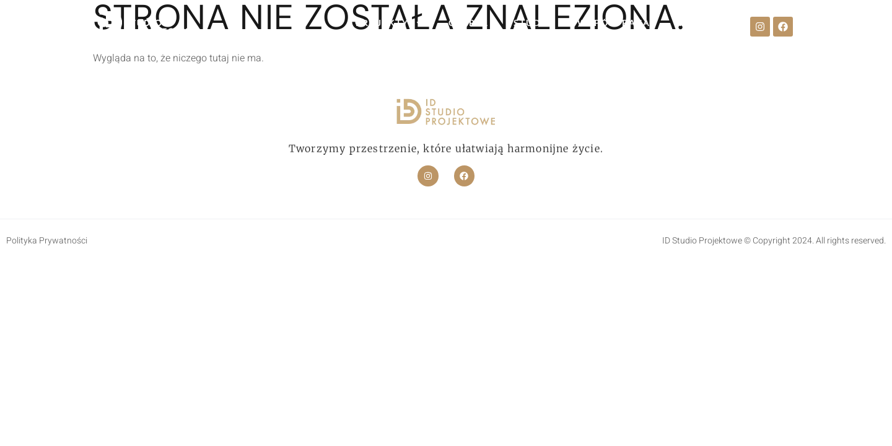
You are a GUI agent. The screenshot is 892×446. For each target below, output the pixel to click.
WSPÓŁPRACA (613, 22)
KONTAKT (700, 22)
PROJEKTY (390, 22)
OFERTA (468, 22)
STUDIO (533, 22)
